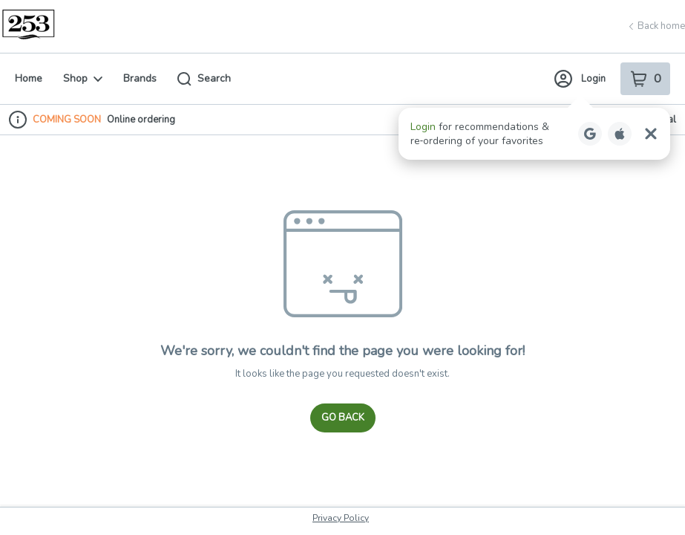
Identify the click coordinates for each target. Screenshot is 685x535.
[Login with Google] (590, 134)
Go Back (342, 417)
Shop (82, 78)
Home (28, 78)
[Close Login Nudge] (650, 133)
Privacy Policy (340, 518)
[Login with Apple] (620, 134)
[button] (534, 134)
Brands (140, 78)
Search (204, 78)
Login (580, 79)
